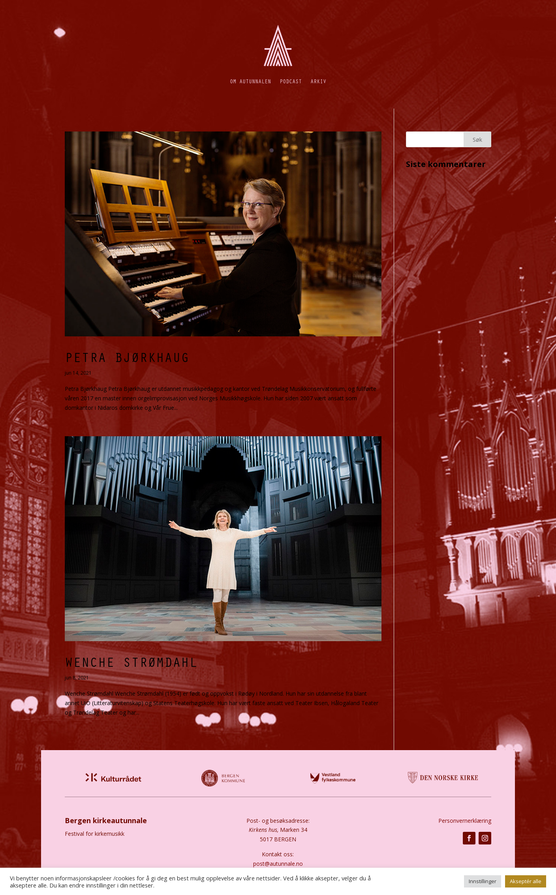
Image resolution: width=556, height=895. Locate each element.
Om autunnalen (250, 81)
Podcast (291, 81)
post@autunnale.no (278, 863)
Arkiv (318, 81)
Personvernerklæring (464, 820)
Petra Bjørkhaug (127, 357)
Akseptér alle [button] (525, 881)
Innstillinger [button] (482, 881)
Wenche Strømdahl (131, 662)
